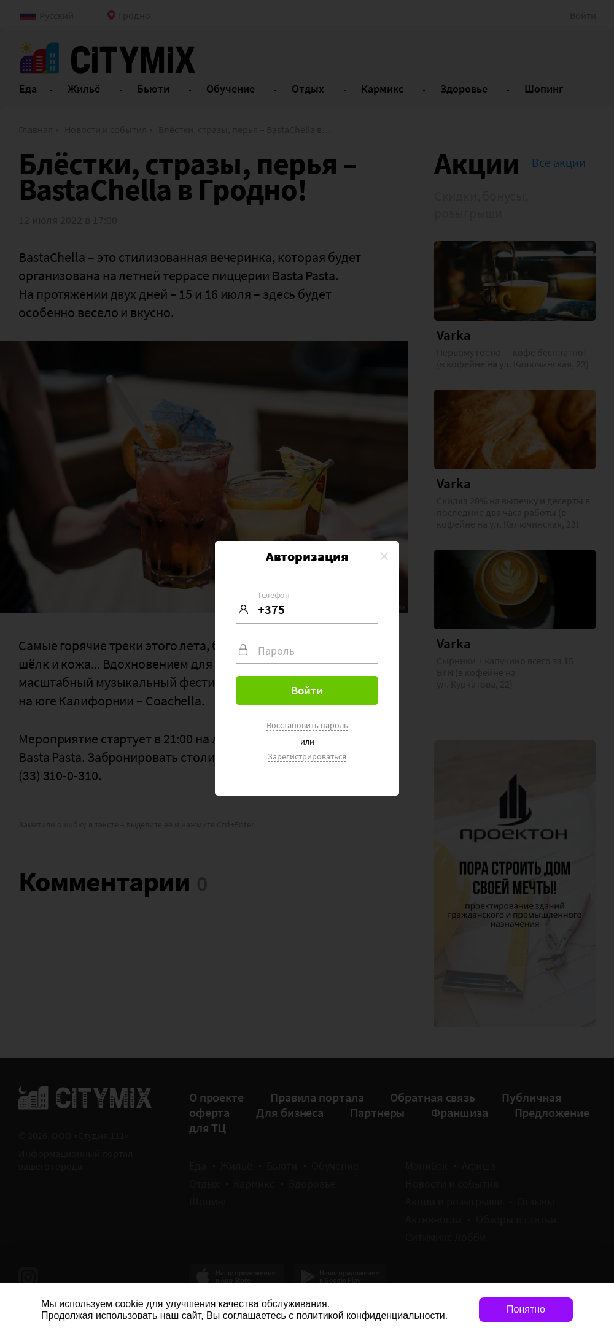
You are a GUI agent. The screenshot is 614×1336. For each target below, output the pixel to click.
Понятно (526, 1309)
